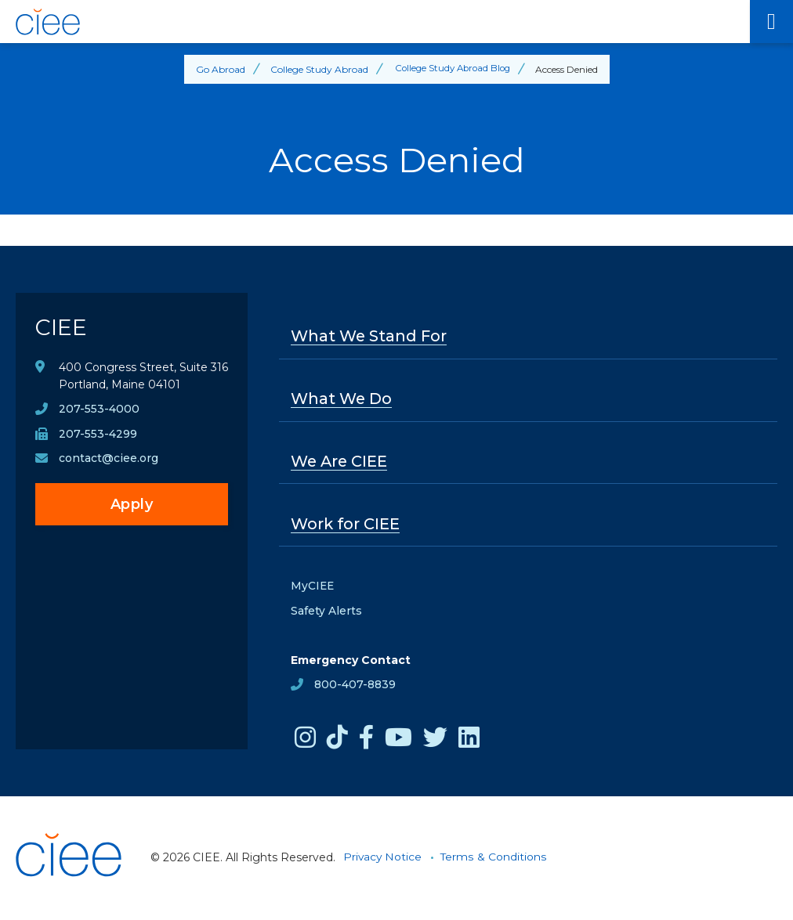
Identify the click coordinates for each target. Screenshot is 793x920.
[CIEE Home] (375, 22)
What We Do (342, 399)
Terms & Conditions (495, 859)
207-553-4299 (98, 436)
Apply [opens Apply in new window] (132, 506)
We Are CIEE (340, 462)
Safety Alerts (326, 613)
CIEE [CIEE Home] (61, 328)
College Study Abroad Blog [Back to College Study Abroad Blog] (452, 69)
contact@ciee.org (108, 461)
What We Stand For (370, 336)
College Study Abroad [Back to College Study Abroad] (316, 69)
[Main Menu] (771, 21)
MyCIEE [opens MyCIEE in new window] (313, 588)
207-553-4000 (99, 411)
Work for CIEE (346, 525)
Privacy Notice (383, 859)
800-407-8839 (355, 687)
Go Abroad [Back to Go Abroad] (217, 69)
